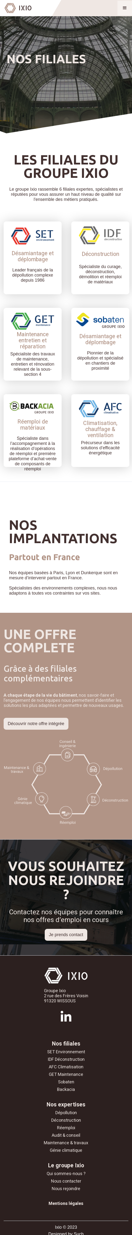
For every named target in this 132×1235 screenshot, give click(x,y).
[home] (15, 8)
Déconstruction (66, 1120)
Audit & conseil (66, 1135)
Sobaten (66, 1082)
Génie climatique (66, 1150)
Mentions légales (66, 1203)
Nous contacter (66, 1181)
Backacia (66, 1089)
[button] (124, 8)
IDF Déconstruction (66, 1059)
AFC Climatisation (66, 1067)
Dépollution (66, 1112)
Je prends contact (66, 934)
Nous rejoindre (66, 1188)
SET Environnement (66, 1052)
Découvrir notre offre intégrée (36, 723)
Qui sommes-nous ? (66, 1173)
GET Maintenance (66, 1074)
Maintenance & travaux (66, 1142)
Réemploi (66, 1127)
